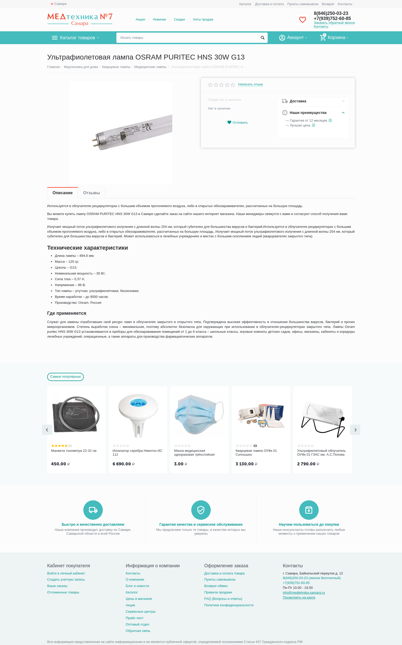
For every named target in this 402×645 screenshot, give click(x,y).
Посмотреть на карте (299, 597)
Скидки (179, 19)
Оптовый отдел (137, 624)
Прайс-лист (134, 617)
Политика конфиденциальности (229, 605)
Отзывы (91, 193)
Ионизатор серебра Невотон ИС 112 (137, 453)
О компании (135, 579)
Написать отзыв (250, 84)
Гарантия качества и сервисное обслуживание (201, 524)
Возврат (328, 4)
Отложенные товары (63, 592)
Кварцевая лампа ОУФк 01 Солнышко (256, 453)
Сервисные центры (140, 611)
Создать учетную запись (66, 579)
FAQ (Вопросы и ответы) (223, 598)
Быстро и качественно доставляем (93, 524)
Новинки (159, 19)
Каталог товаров (77, 38)
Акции (140, 19)
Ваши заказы (57, 585)
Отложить (237, 122)
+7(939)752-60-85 (332, 18)
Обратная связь (138, 630)
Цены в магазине (139, 598)
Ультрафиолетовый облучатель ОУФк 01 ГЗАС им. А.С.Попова (321, 453)
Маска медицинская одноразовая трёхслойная (194, 453)
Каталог (245, 4)
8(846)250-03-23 (331, 13)
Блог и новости (137, 585)
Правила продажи (218, 592)
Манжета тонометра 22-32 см (73, 451)
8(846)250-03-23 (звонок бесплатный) (311, 577)
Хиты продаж (203, 19)
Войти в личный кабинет (66, 573)
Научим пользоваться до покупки (309, 524)
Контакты (345, 4)
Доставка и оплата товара (224, 573)
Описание (63, 193)
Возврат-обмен (216, 585)
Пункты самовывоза (302, 4)
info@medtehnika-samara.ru (304, 592)
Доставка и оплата (269, 4)
